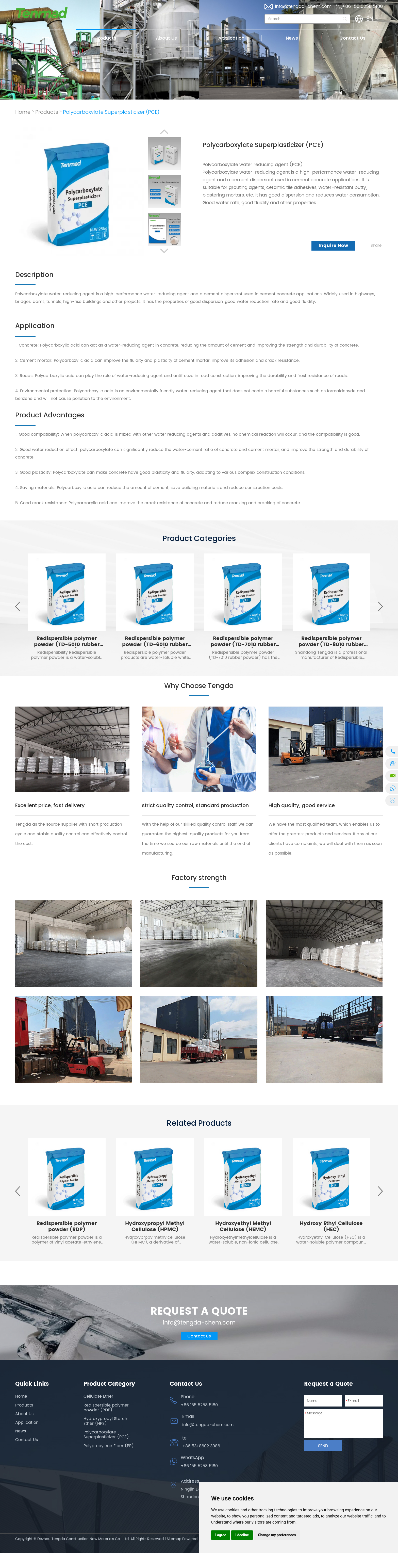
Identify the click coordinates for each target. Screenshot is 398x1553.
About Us (166, 38)
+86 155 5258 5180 (199, 1466)
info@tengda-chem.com (303, 6)
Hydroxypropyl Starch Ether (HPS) (105, 1421)
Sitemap (174, 1539)
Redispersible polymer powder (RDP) (67, 1226)
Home (45, 38)
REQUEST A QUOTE (199, 1311)
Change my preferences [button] (277, 1535)
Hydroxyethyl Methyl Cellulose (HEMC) (243, 1226)
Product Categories (199, 538)
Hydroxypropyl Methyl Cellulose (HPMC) (155, 1226)
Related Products (199, 1123)
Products (105, 38)
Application (231, 38)
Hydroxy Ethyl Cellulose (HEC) (331, 1226)
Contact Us (352, 38)
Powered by (192, 1539)
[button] (164, 132)
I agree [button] (220, 1535)
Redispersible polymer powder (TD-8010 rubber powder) (331, 644)
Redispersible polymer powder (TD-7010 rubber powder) (243, 644)
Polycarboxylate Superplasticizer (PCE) (111, 112)
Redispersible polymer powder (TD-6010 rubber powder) (155, 644)
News (292, 38)
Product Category (109, 1384)
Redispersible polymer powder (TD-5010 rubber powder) (67, 644)
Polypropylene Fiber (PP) (109, 1446)
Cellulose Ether (98, 1396)
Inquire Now (333, 245)
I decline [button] (242, 1535)
